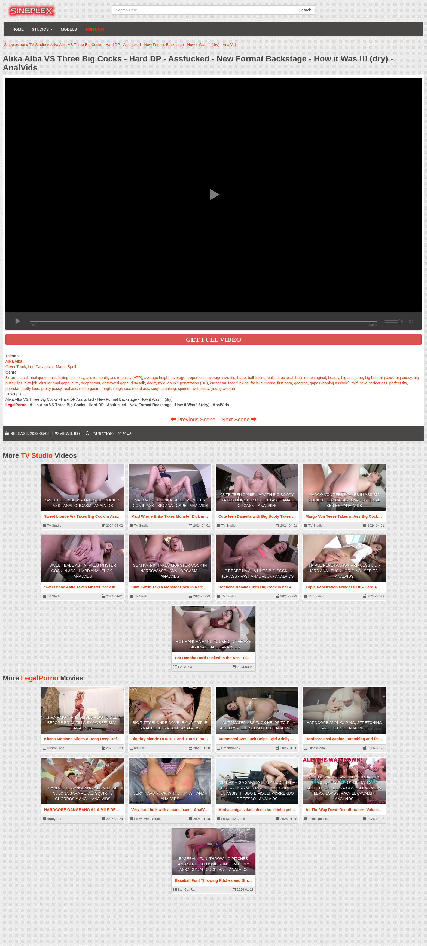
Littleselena (314, 748)
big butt (371, 377)
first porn (284, 383)
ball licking (257, 377)
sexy (154, 388)
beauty (333, 377)
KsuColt (137, 748)
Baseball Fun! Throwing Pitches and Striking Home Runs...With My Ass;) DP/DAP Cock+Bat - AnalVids (213, 864)
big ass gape (352, 377)
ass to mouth (97, 377)
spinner (184, 388)
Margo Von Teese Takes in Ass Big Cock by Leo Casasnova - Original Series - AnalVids (344, 500)
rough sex (121, 388)
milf (355, 383)
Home (18, 29)
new (363, 383)
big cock (387, 377)
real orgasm (89, 388)
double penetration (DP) (187, 383)
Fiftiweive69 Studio (145, 819)
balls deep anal (280, 377)
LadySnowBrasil (231, 819)
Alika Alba (13, 361)
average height (157, 377)
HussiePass (53, 748)
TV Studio (37, 455)
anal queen (39, 377)
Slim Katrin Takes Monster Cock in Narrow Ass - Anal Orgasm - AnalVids (170, 570)
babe (241, 377)
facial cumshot (263, 383)
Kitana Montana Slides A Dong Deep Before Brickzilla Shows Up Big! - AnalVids (82, 722)
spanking (168, 388)
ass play (77, 377)
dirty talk (138, 383)
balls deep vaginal (310, 377)
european (218, 383)
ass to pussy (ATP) (126, 377)
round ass (140, 388)
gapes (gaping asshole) (330, 383)
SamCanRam (185, 890)
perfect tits (398, 383)
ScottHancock (316, 819)
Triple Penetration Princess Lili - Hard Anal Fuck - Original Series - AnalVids (344, 570)
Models (69, 29)
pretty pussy (51, 388)
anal (24, 377)
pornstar (12, 388)
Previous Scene (193, 420)
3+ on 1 (11, 377)
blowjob (30, 383)
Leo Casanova (40, 367)
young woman (223, 388)
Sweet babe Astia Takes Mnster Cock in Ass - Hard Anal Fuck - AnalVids (82, 570)
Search (305, 10)
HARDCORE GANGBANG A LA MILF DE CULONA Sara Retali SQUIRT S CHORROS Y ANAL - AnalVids (83, 793)
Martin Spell (66, 367)
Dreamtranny (228, 748)
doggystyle (156, 383)
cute (75, 383)
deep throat (90, 383)
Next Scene (239, 420)
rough (106, 388)
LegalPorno (40, 678)
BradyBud (52, 819)
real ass (70, 388)
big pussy (403, 377)
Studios (42, 29)
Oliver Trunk (15, 367)
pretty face (30, 388)
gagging (301, 383)
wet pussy (201, 388)
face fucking (238, 383)
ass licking (59, 377)
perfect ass (377, 383)
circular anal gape (54, 383)
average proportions (189, 377)
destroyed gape (115, 383)
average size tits (221, 377)
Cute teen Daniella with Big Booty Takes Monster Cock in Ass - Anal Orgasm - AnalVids (257, 500)
